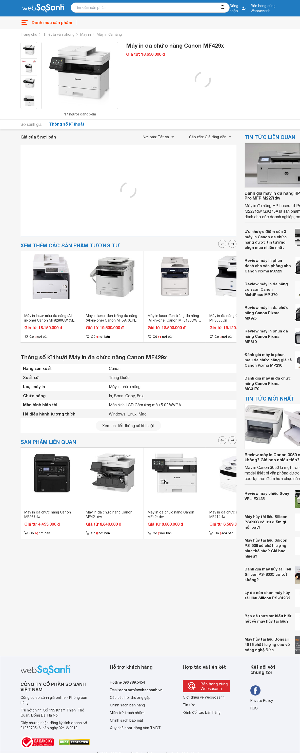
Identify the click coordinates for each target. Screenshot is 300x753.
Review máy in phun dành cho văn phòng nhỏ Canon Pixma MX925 (268, 265)
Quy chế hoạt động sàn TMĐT (135, 728)
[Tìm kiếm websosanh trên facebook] (255, 690)
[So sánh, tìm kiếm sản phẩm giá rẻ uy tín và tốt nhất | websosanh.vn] (43, 8)
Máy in (85, 34)
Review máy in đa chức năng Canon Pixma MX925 (266, 312)
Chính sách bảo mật (126, 720)
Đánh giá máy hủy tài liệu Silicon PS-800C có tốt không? (268, 574)
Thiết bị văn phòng (58, 34)
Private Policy (261, 701)
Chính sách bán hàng (127, 705)
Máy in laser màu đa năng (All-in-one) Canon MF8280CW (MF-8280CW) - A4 (50, 320)
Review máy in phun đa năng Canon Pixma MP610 (266, 336)
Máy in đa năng (109, 34)
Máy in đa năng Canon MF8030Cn (227, 318)
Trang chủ (29, 34)
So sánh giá (31, 124)
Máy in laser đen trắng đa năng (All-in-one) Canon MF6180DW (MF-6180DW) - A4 (173, 320)
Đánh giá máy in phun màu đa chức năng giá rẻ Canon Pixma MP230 (268, 359)
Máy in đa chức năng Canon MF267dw (47, 514)
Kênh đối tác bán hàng (202, 712)
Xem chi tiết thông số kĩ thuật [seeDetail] (128, 425)
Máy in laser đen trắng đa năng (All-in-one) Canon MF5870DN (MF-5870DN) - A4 (111, 320)
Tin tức (189, 705)
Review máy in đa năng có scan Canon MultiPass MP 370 (266, 289)
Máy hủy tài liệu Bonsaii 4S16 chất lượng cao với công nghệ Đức (268, 644)
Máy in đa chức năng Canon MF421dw (109, 514)
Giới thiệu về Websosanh (204, 697)
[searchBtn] (223, 7)
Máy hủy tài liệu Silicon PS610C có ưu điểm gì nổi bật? (266, 521)
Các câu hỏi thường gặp (130, 698)
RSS (254, 708)
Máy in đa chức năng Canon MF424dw (171, 514)
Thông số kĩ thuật (66, 124)
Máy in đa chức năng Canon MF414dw (232, 514)
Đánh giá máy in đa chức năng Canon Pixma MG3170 (268, 383)
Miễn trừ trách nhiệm (127, 713)
